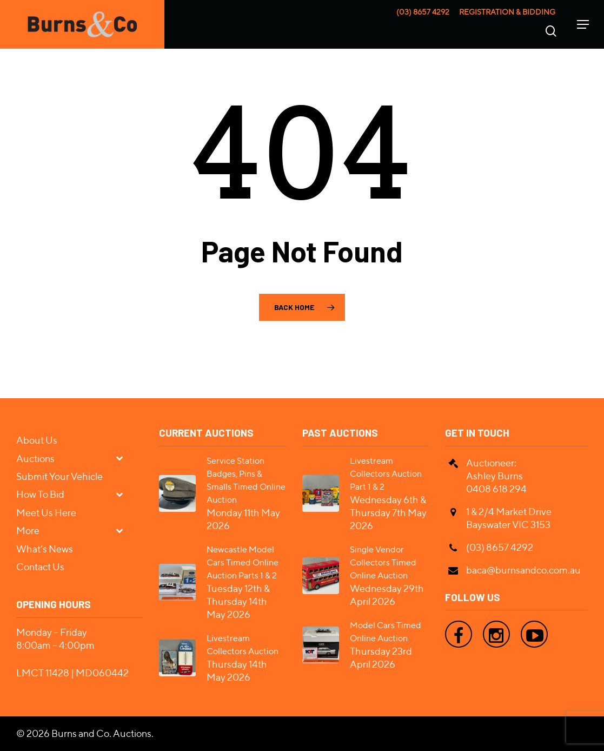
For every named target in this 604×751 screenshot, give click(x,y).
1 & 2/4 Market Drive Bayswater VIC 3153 (509, 518)
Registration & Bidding (507, 12)
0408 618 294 (496, 489)
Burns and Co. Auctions (101, 733)
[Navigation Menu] (583, 24)
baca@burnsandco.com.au (523, 570)
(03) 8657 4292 (422, 12)
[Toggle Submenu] (124, 458)
